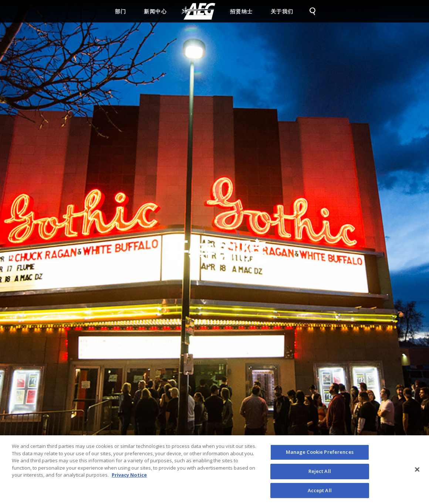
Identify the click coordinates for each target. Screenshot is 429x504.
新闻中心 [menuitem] (155, 11)
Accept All (320, 492)
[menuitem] (198, 11)
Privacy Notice (129, 477)
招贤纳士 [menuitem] (241, 11)
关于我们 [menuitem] (282, 11)
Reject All (319, 473)
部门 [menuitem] (120, 11)
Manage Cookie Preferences (320, 454)
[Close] (417, 472)
